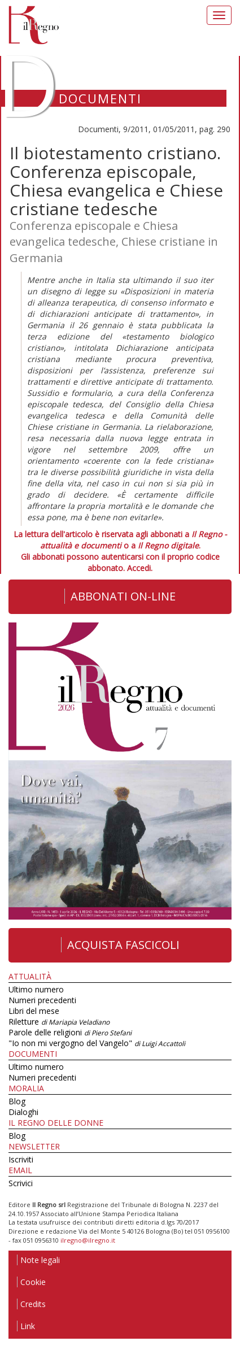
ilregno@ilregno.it (87, 1240)
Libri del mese (33, 1010)
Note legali (38, 1260)
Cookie (31, 1282)
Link (26, 1326)
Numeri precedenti (42, 1000)
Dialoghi (23, 1112)
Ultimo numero (36, 989)
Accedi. (139, 568)
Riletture (59, 1021)
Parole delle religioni (70, 1032)
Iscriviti (20, 1159)
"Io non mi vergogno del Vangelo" (96, 1043)
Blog (16, 1101)
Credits (31, 1304)
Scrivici (20, 1183)
